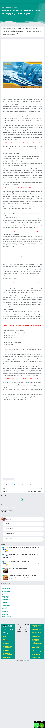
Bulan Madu (27, 684)
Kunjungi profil (8, 577)
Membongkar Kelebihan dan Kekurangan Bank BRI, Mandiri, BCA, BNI (24, 605)
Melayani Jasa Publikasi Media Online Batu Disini (10, 547)
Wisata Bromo (27, 693)
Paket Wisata (19, 689)
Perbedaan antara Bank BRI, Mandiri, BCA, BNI (19, 619)
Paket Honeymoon (27, 688)
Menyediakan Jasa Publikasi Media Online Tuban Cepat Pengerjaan (33, 547)
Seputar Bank (19, 691)
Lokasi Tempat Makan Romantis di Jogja (18, 626)
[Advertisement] (22, 49)
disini (9, 693)
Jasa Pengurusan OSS (19, 686)
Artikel (18, 684)
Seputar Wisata (27, 691)
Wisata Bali (19, 693)
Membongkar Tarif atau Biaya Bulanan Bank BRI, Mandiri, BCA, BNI (23, 612)
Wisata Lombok (27, 695)
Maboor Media (26, 726)
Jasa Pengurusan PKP (27, 686)
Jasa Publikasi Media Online (9, 535)
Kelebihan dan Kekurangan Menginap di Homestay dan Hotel (22, 633)
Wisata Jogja (19, 695)
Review (26, 689)
